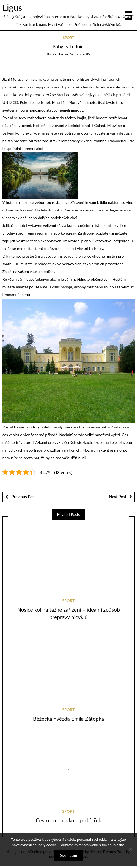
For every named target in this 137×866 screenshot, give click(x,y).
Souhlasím (68, 855)
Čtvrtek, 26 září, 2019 (73, 54)
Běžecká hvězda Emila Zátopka (68, 718)
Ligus (12, 7)
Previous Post (23, 496)
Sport (68, 37)
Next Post (117, 496)
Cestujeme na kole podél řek (68, 820)
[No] (130, 849)
